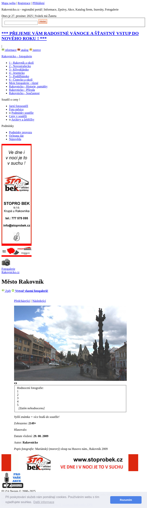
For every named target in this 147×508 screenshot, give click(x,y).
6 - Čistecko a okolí (20, 79)
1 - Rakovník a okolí (21, 62)
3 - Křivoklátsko (19, 69)
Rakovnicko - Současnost (24, 93)
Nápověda (15, 139)
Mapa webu (9, 3)
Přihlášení (38, 3)
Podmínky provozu (20, 132)
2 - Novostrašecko (20, 66)
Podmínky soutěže (22, 112)
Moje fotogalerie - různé (23, 83)
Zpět (6, 290)
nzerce (35, 50)
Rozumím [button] (126, 499)
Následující (39, 300)
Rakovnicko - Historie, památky (28, 86)
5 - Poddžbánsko (19, 76)
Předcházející (22, 300)
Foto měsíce (16, 109)
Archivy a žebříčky (22, 119)
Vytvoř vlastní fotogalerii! (29, 290)
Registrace (24, 3)
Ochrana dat (16, 135)
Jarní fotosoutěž (18, 106)
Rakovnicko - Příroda (22, 89)
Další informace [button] (43, 502)
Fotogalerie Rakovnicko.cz (11, 270)
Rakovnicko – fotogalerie (17, 56)
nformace (9, 50)
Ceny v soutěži (18, 116)
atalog (22, 50)
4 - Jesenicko (17, 72)
